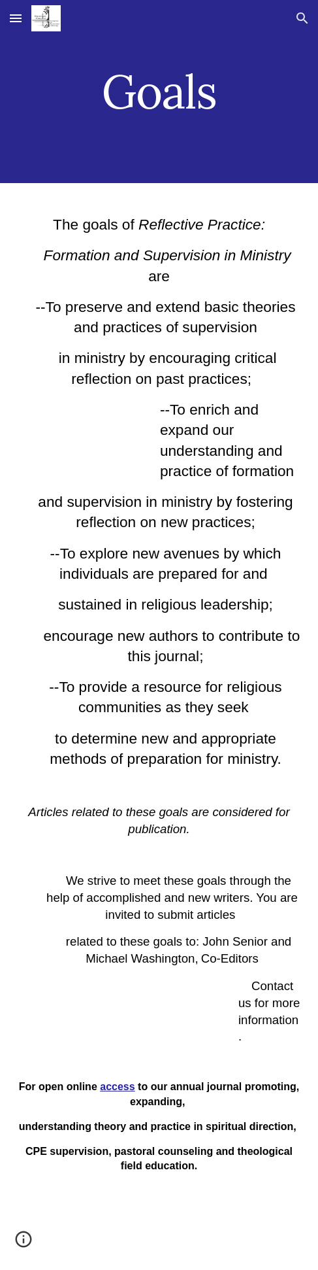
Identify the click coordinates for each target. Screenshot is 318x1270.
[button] (15, 18)
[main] (159, 91)
